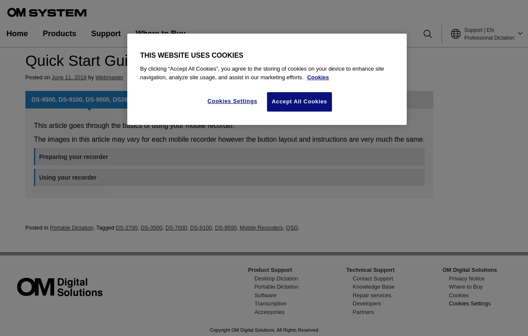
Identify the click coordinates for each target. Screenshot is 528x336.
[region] (267, 79)
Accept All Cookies (299, 101)
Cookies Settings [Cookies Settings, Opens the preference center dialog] (233, 101)
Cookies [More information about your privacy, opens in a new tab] (318, 77)
